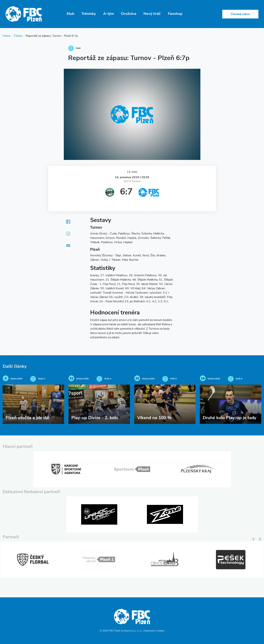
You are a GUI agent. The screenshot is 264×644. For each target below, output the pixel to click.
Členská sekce (240, 14)
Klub (70, 14)
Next (260, 539)
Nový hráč (152, 14)
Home (6, 36)
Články (18, 36)
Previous (253, 539)
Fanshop (175, 14)
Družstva (128, 14)
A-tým (108, 14)
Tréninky (88, 14)
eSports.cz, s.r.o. (132, 631)
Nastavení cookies (154, 631)
